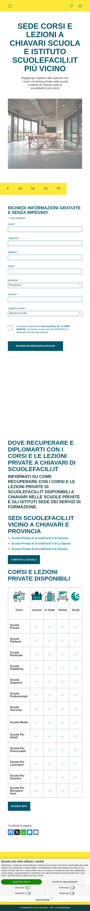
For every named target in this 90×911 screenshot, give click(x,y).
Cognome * (14, 238)
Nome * (12, 224)
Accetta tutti (21, 882)
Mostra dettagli (45, 898)
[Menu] (80, 6)
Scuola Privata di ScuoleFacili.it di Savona (39, 548)
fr (58, 188)
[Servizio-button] (45, 313)
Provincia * (13, 280)
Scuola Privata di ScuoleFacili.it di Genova (39, 538)
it (7, 188)
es (46, 188)
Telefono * (13, 252)
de (33, 188)
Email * (11, 266)
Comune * (13, 294)
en (20, 188)
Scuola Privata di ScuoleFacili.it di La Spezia (41, 543)
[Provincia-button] (45, 285)
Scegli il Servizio (16, 308)
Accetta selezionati (65, 882)
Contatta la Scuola (24, 559)
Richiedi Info (19, 806)
